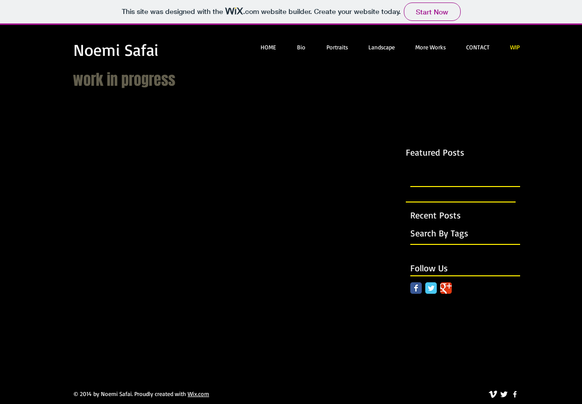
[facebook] (515, 394)
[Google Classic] (446, 288)
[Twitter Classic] (431, 288)
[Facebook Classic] (416, 288)
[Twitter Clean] (504, 394)
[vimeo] (493, 394)
